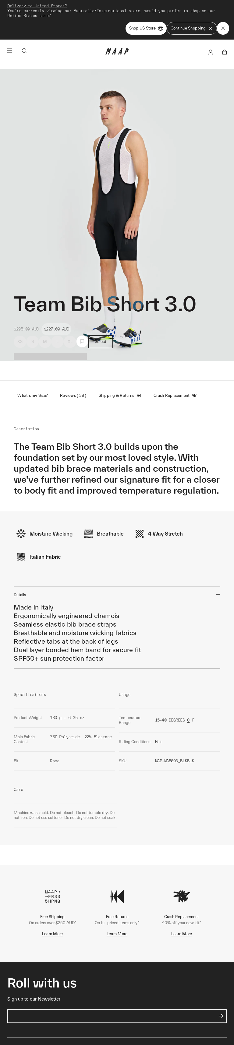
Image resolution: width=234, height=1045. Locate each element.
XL (70, 341)
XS (20, 341)
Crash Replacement (175, 395)
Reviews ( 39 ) (73, 395)
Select (101, 341)
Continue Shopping (192, 28)
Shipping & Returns (120, 395)
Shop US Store (146, 28)
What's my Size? (32, 395)
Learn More (52, 933)
